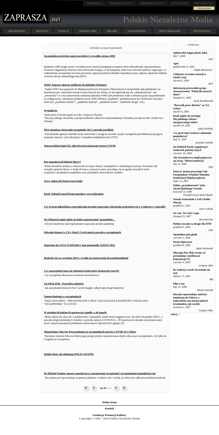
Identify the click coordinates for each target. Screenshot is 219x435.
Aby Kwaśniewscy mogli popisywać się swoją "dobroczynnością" (192, 159)
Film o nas (178, 283)
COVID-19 (63, 31)
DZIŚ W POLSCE (201, 31)
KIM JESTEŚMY (16, 31)
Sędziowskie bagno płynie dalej (190, 52)
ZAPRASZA (121, 3)
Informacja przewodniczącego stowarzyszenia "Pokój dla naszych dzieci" (192, 91)
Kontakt (109, 408)
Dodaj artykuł (204, 8)
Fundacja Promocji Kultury (109, 415)
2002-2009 (112, 31)
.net (94, 3)
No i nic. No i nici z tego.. (186, 213)
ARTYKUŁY (42, 31)
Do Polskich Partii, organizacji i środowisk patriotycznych (190, 148)
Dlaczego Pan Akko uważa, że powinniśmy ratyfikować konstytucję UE (189, 256)
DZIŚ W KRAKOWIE (170, 31)
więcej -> (175, 314)
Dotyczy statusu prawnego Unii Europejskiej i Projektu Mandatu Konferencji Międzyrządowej (191, 174)
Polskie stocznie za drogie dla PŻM (192, 223)
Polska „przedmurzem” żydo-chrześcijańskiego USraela (189, 187)
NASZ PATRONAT (136, 31)
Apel (175, 63)
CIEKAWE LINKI (88, 31)
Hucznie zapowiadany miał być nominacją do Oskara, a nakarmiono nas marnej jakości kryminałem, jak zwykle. (190, 299)
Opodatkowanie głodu (185, 234)
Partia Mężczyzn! (182, 241)
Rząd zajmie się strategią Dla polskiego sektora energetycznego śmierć (186, 119)
